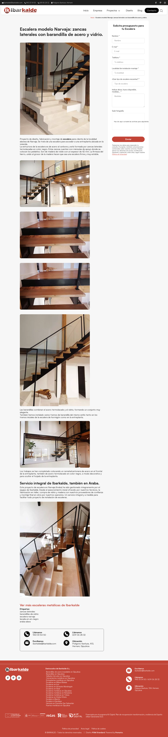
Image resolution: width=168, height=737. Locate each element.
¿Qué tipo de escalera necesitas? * (126, 79)
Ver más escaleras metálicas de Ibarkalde (49, 605)
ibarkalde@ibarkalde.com (44, 643)
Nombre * (116, 36)
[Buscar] (161, 10)
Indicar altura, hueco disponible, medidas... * (124, 91)
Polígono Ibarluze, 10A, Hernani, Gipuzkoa (147, 689)
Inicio (92, 17)
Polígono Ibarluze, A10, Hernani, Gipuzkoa (83, 644)
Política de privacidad (119, 154)
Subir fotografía (118, 111)
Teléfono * (116, 58)
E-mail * (115, 47)
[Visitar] (156, 2)
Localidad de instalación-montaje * (125, 68)
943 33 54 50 (39, 635)
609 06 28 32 (79, 635)
